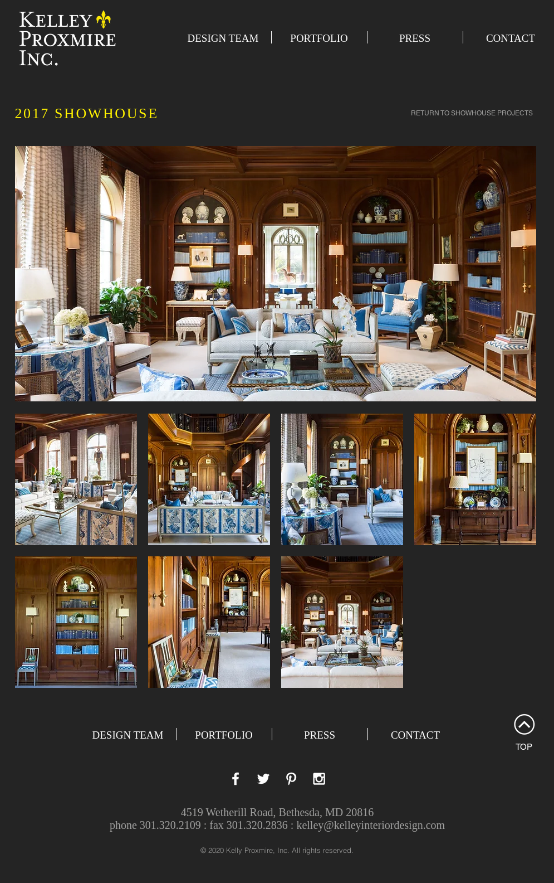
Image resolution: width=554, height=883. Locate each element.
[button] (76, 479)
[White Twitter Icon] (263, 778)
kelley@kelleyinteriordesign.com (370, 825)
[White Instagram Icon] (319, 778)
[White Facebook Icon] (235, 778)
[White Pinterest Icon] (291, 778)
